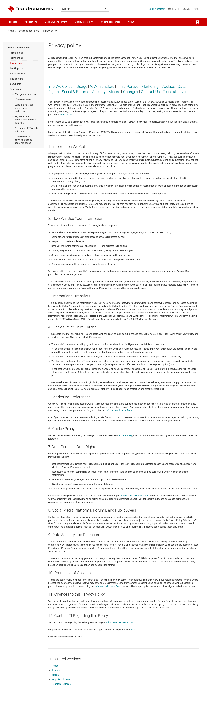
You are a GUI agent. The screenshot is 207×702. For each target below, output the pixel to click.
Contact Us (150, 91)
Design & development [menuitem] (56, 22)
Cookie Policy (125, 435)
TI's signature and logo (26, 94)
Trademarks (16, 89)
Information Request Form (134, 495)
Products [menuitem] (12, 22)
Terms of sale (16, 52)
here (133, 629)
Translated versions (179, 91)
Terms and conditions (28, 30)
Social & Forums (75, 91)
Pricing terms (16, 78)
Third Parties (128, 86)
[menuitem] (197, 22)
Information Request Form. (119, 410)
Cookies (168, 86)
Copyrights (15, 84)
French (54, 665)
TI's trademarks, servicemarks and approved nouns (23, 139)
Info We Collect (61, 86)
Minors (114, 91)
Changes (130, 91)
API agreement (17, 73)
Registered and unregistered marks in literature (25, 119)
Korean (55, 675)
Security (99, 91)
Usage (81, 86)
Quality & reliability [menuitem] (84, 22)
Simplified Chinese (60, 679)
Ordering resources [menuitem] (110, 22)
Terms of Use (65, 114)
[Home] (30, 9)
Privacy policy (17, 63)
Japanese (56, 670)
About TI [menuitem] (132, 22)
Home (11, 30)
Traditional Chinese (61, 684)
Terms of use (16, 58)
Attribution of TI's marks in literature (26, 130)
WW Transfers (102, 86)
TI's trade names (23, 99)
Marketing (150, 86)
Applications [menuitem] (31, 22)
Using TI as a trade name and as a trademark (24, 108)
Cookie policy (16, 68)
